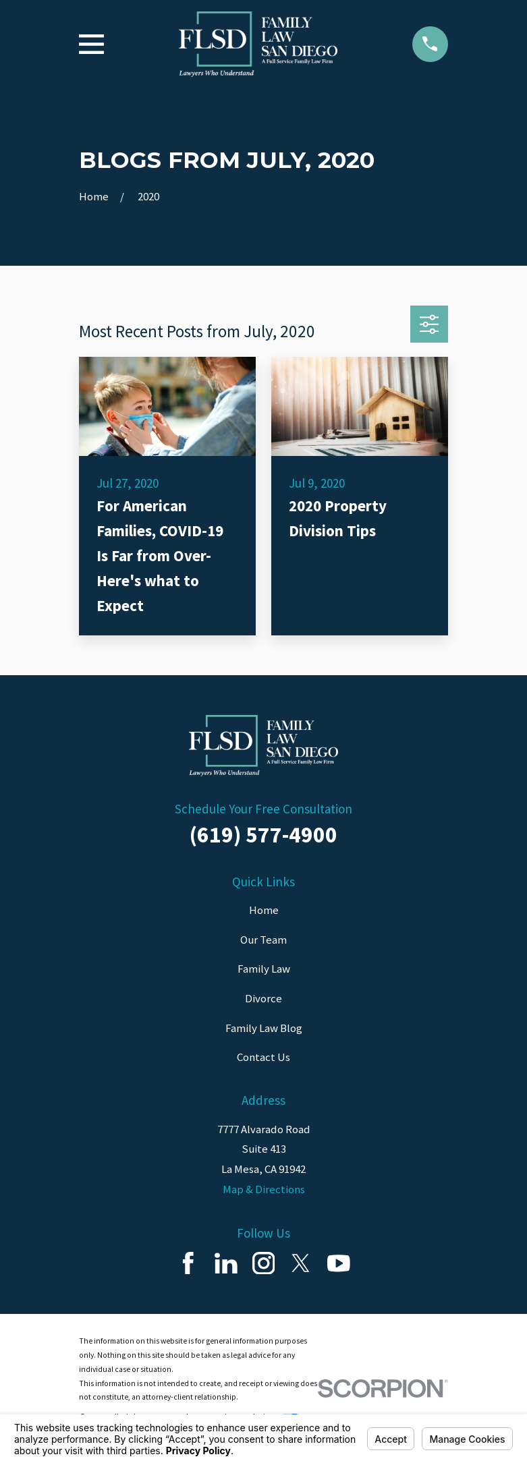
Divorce (263, 998)
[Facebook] (188, 1263)
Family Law (264, 968)
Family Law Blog (263, 1028)
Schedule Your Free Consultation (263, 809)
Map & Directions (264, 1189)
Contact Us (263, 1057)
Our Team (263, 939)
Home (264, 909)
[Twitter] (300, 1263)
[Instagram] (263, 1263)
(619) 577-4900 (263, 834)
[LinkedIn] (226, 1263)
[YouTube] (338, 1263)
